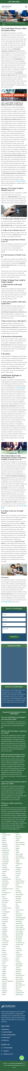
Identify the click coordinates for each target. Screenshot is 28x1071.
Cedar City (5, 856)
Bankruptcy (5, 1029)
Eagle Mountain (6, 879)
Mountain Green (20, 844)
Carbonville (5, 852)
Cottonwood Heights (5, 870)
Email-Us (6, 1051)
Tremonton (19, 956)
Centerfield (5, 860)
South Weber (19, 931)
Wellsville (18, 971)
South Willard (19, 933)
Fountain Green (6, 908)
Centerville (5, 862)
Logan (4, 969)
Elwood (4, 887)
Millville (4, 992)
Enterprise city (6, 892)
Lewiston (5, 965)
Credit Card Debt (7, 1032)
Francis (4, 910)
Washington (19, 964)
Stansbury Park (20, 942)
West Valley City (20, 985)
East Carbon (5, 883)
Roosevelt (18, 902)
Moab (3, 994)
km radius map (14, 666)
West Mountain (20, 981)
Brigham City (6, 850)
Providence (19, 887)
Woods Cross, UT (8, 1054)
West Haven (19, 977)
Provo (17, 888)
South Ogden (19, 927)
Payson (18, 875)
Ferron (4, 904)
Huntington (5, 940)
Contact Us (5, 1040)
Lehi (3, 964)
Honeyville (5, 937)
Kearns (4, 956)
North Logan (19, 854)
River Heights (19, 894)
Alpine (4, 833)
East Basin (5, 881)
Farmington (5, 900)
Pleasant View (20, 883)
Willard (18, 989)
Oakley (18, 860)
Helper (4, 925)
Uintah (18, 958)
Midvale (4, 985)
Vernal (17, 960)
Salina (17, 908)
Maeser (4, 971)
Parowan (18, 873)
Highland (4, 931)
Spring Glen (19, 937)
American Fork (6, 835)
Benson (4, 842)
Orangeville (19, 863)
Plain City (18, 879)
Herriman (5, 927)
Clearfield (5, 863)
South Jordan (20, 925)
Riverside (18, 898)
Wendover (18, 973)
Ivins (3, 948)
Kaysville (4, 954)
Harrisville (5, 921)
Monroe (18, 835)
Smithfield (19, 921)
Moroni (18, 840)
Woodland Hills (20, 992)
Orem (17, 865)
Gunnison (5, 919)
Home (3, 23)
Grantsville (5, 917)
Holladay (4, 935)
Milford (4, 989)
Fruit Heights (6, 912)
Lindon (4, 967)
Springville (19, 939)
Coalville (4, 867)
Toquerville (19, 954)
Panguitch (19, 867)
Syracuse (18, 948)
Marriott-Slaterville (7, 981)
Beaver (4, 840)
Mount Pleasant (20, 842)
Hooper (4, 939)
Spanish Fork (19, 935)
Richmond (19, 892)
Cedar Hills (5, 858)
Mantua (4, 977)
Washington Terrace (19, 966)
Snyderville (19, 923)
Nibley (17, 852)
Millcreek (4, 990)
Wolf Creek (19, 990)
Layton (4, 962)
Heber (4, 923)
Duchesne (5, 877)
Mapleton (5, 979)
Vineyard (18, 962)
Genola (4, 915)
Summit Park (19, 944)
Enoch (4, 890)
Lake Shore (5, 960)
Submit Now (14, 636)
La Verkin (4, 958)
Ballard (4, 838)
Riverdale (18, 896)
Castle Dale (5, 854)
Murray (18, 846)
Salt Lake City (20, 910)
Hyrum (4, 946)
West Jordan (19, 979)
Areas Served (6, 1037)
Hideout (4, 929)
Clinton (4, 865)
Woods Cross (9, 23)
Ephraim (4, 894)
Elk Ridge (4, 885)
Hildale (4, 933)
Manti (4, 975)
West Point (19, 983)
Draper (4, 875)
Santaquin (19, 915)
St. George (19, 940)
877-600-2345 (14, 2)
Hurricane (5, 942)
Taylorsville (19, 950)
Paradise (18, 869)
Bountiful (5, 848)
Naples (18, 848)
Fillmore (4, 906)
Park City (18, 871)
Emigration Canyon (7, 888)
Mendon (4, 983)
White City (19, 987)
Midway (4, 987)
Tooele (17, 952)
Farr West (5, 902)
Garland (4, 913)
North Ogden (19, 856)
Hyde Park (5, 944)
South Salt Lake (20, 929)
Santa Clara (19, 913)
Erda (3, 896)
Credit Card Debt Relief (8, 1034)
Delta (3, 873)
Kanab (4, 952)
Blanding (4, 844)
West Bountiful (20, 975)
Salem (17, 906)
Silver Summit (20, 919)
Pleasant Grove (20, 881)
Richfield (18, 890)
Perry (17, 877)
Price (17, 885)
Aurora (4, 836)
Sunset (18, 946)
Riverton (18, 900)
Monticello (19, 836)
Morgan (18, 838)
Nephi (17, 850)
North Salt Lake (20, 858)
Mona (17, 833)
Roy (17, 904)
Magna (4, 973)
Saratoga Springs (21, 917)
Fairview (4, 898)
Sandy (17, 912)
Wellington (19, 969)
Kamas (4, 950)
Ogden (18, 862)
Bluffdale (4, 846)
